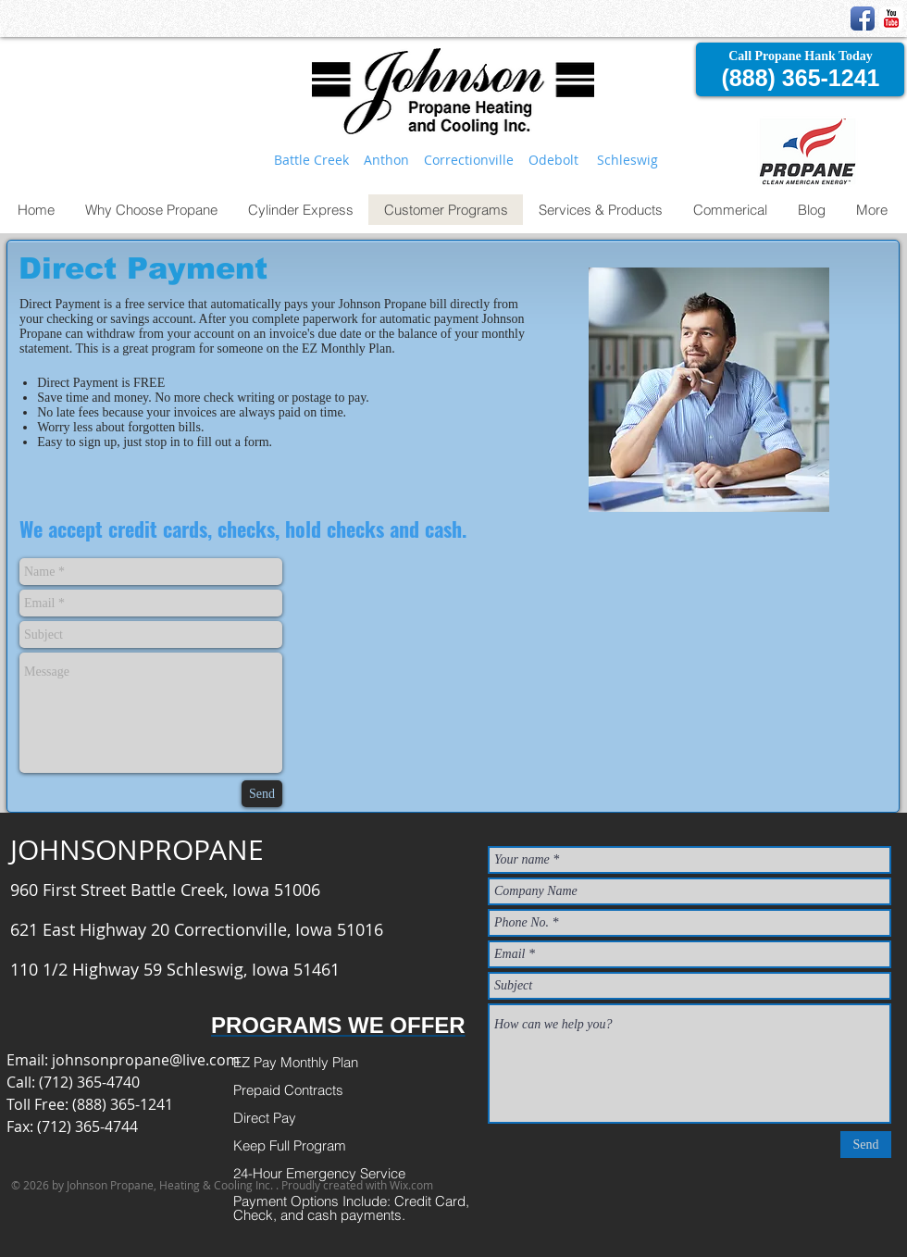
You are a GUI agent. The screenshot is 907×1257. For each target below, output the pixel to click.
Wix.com (411, 1184)
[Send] (262, 793)
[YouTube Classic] (891, 18)
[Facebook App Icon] (863, 18)
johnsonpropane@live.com (146, 1060)
